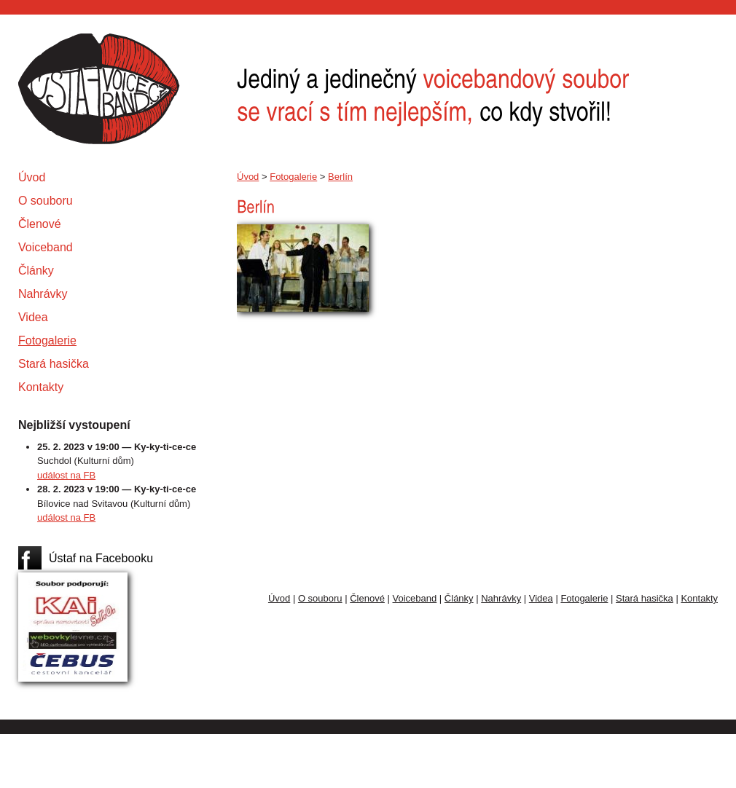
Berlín (340, 176)
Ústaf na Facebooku (101, 558)
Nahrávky (43, 294)
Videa (33, 317)
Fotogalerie (47, 340)
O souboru (45, 200)
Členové (39, 224)
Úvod (31, 177)
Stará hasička (53, 364)
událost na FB (66, 475)
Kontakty (40, 387)
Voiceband (45, 247)
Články (36, 270)
